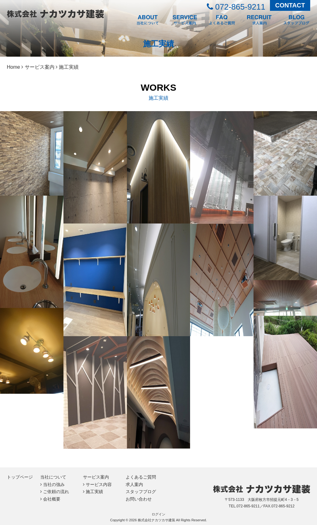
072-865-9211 (236, 6)
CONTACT (290, 5)
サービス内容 (99, 484)
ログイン (158, 514)
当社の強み (54, 484)
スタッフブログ (141, 491)
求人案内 (134, 484)
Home (13, 67)
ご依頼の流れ (56, 491)
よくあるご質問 (141, 477)
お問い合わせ (139, 499)
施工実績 (94, 491)
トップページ (20, 477)
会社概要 (51, 499)
